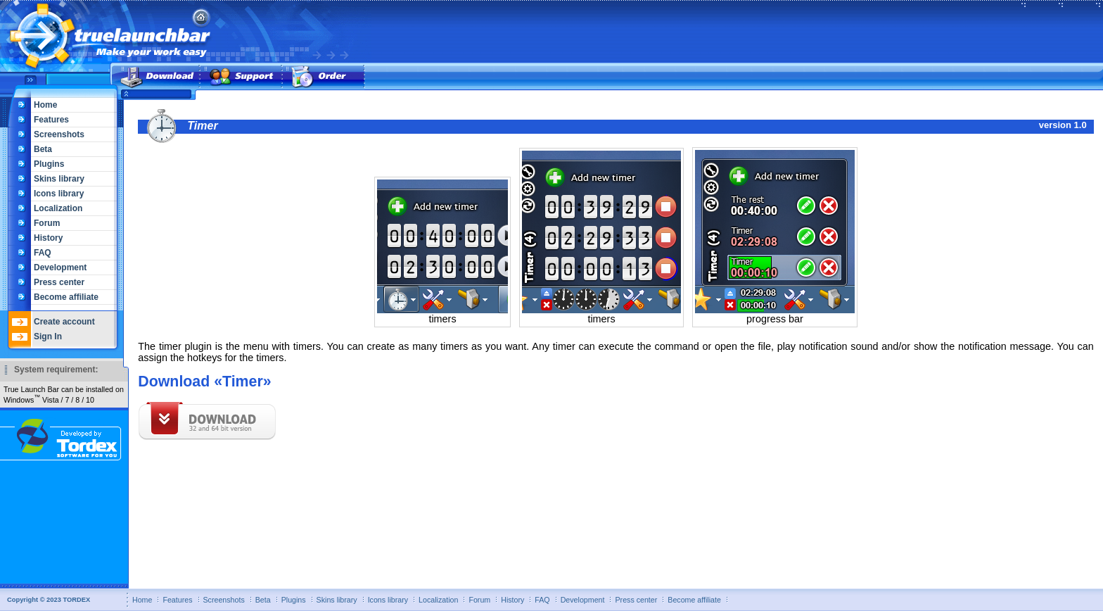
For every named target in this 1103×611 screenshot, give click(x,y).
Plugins (49, 164)
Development (60, 267)
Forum (47, 223)
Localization (58, 208)
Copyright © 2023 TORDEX (48, 599)
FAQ (42, 253)
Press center (59, 282)
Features (51, 120)
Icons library (59, 194)
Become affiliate (66, 297)
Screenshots (59, 134)
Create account (64, 322)
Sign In (48, 336)
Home (45, 105)
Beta (43, 149)
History (48, 238)
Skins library (59, 179)
